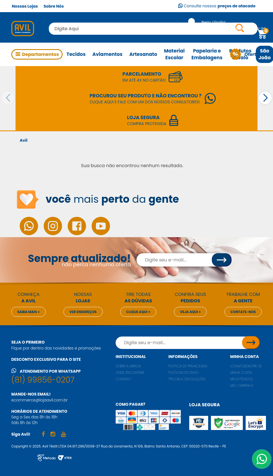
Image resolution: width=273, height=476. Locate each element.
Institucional (131, 356)
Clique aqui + (138, 311)
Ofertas (251, 54)
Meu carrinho (242, 385)
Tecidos (76, 54)
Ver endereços (83, 311)
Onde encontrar (130, 372)
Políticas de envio (183, 372)
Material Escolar (174, 54)
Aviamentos (107, 54)
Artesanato (143, 54)
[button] (265, 97)
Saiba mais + (28, 311)
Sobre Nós (53, 6)
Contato (123, 379)
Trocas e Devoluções (186, 379)
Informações (182, 356)
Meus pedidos (241, 379)
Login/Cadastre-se (246, 366)
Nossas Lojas (25, 6)
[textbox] (153, 29)
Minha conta (244, 356)
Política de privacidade (188, 366)
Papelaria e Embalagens (207, 54)
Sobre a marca (128, 366)
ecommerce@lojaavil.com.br (39, 400)
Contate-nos (243, 311)
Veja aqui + (190, 311)
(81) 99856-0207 (42, 379)
